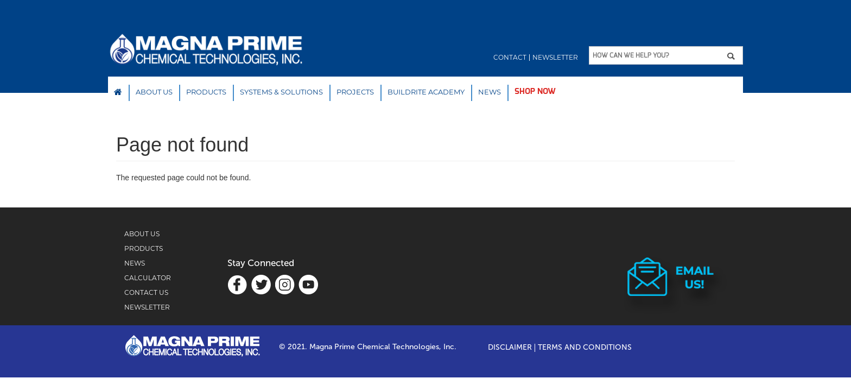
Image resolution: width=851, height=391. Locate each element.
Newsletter (555, 57)
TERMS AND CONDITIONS (585, 347)
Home (118, 91)
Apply (734, 56)
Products (206, 91)
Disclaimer (510, 347)
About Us (154, 91)
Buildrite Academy (426, 91)
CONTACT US (146, 292)
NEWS (489, 91)
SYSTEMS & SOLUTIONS (281, 91)
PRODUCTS (143, 248)
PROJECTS (355, 91)
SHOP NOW (535, 91)
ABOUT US (142, 234)
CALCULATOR (147, 278)
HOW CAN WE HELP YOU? (631, 55)
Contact (509, 57)
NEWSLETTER (147, 307)
